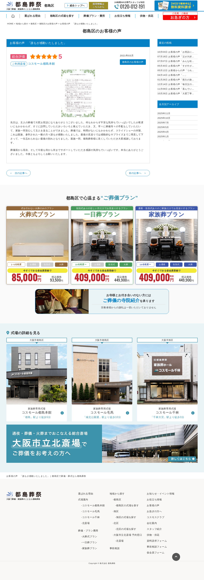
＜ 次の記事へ (18, 173)
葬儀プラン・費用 (94, 15)
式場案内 (83, 499)
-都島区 (117, 499)
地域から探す (117, 493)
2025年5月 (163, 127)
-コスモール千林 (90, 517)
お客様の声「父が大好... (175, 56)
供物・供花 (146, 15)
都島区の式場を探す (62, 15)
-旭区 (116, 511)
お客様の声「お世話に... (175, 52)
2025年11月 (163, 113)
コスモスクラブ (155, 517)
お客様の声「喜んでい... (175, 89)
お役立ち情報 (122, 15)
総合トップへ (77, 5)
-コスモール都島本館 (93, 505)
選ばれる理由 (32, 15)
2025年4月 (163, 132)
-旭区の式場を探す (124, 517)
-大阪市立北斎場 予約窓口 (127, 534)
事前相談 (115, 548)
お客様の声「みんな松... (175, 61)
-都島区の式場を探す (126, 505)
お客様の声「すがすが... (175, 65)
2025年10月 (163, 118)
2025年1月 (163, 136)
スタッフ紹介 (154, 529)
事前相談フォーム (157, 546)
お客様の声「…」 (172, 75)
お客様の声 (153, 505)
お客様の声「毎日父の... (175, 84)
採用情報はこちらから (98, 5)
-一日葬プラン (89, 542)
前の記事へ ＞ (137, 173)
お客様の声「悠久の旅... (175, 79)
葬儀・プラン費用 (88, 530)
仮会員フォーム (155, 552)
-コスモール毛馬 (90, 511)
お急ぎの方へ (154, 511)
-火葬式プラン (89, 536)
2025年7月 (163, 122)
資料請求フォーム (157, 540)
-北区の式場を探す (124, 529)
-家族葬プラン (89, 548)
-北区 (116, 523)
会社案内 (152, 523)
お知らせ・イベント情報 (160, 493)
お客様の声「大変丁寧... (175, 93)
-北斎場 (85, 523)
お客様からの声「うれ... (175, 70)
